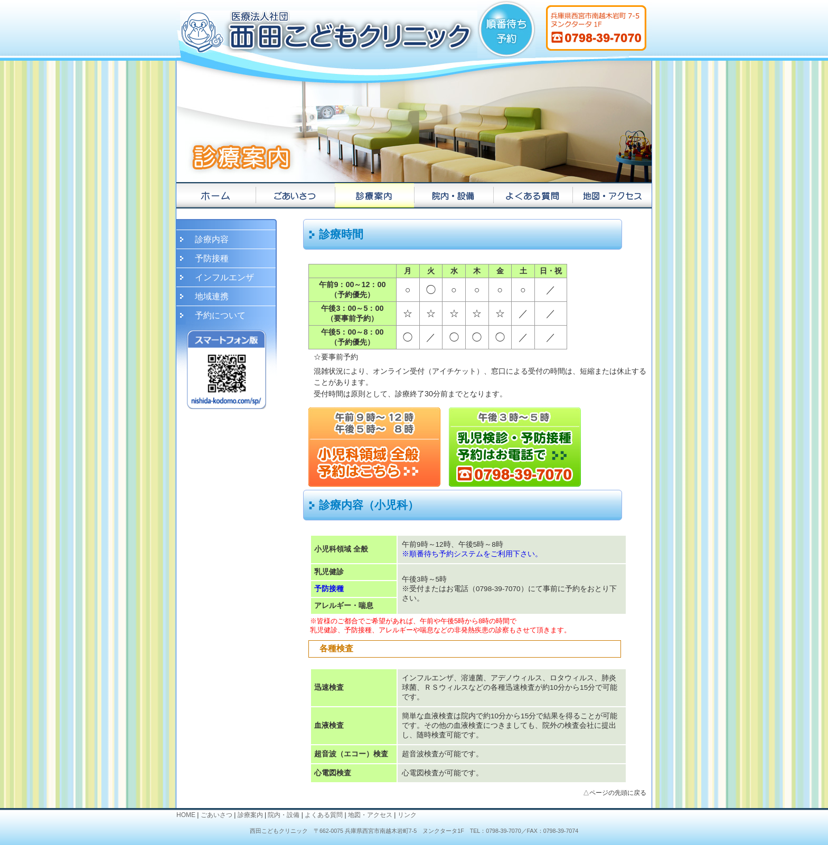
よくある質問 (324, 815)
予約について (220, 315)
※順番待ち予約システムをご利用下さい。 (472, 554)
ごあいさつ (216, 815)
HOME (185, 815)
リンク (407, 815)
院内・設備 (283, 815)
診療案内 (250, 815)
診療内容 (212, 239)
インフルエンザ (224, 277)
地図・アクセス (370, 815)
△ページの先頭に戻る (614, 792)
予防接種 (212, 258)
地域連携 (212, 296)
